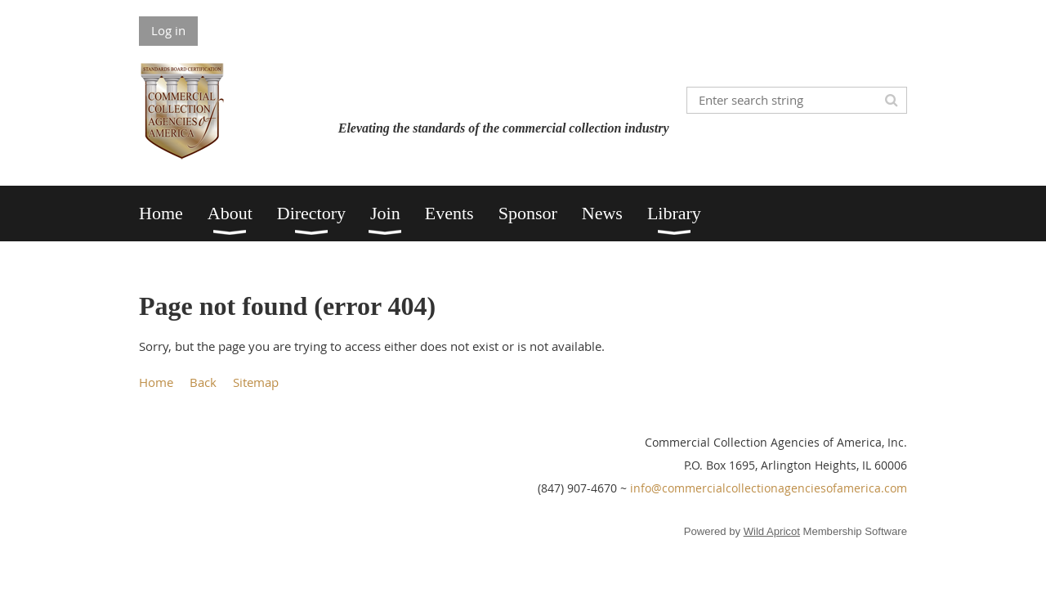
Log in (168, 30)
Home (156, 382)
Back (203, 382)
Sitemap (256, 382)
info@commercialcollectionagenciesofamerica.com (768, 488)
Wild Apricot (772, 531)
